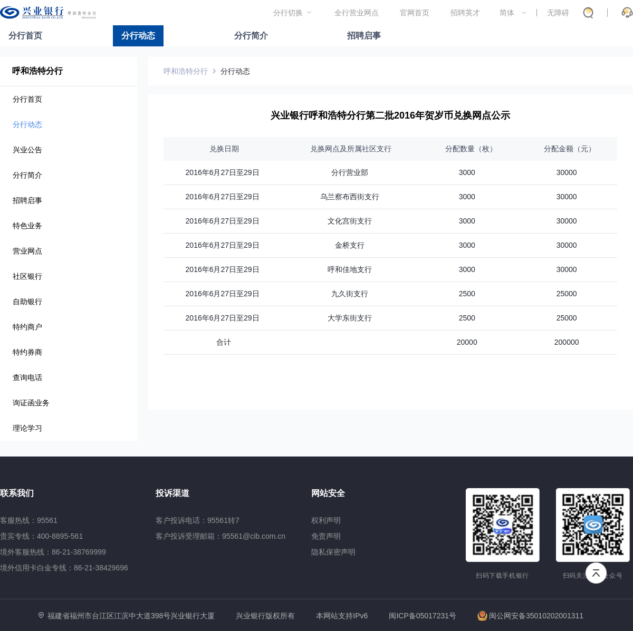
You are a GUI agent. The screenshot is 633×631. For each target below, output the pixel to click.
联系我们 (17, 493)
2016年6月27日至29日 (223, 172)
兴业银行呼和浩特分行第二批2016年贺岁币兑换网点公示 (390, 115)
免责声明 (326, 536)
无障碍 (558, 12)
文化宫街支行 (350, 221)
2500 (467, 293)
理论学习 (27, 428)
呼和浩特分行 (37, 70)
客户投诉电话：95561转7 (197, 520)
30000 (567, 172)
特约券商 (27, 352)
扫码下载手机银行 (502, 575)
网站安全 (328, 493)
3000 (467, 172)
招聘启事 (364, 35)
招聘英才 (465, 12)
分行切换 (288, 12)
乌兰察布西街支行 (349, 196)
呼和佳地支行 (350, 269)
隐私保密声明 (333, 552)
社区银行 (27, 276)
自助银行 (27, 301)
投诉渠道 (172, 493)
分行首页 (25, 35)
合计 (222, 342)
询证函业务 (31, 403)
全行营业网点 (356, 12)
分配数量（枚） (467, 148)
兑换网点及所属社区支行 (350, 148)
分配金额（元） (566, 148)
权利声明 (326, 520)
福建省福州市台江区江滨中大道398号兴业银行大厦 (131, 615)
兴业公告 (27, 149)
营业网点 (27, 251)
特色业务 (27, 225)
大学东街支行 (350, 318)
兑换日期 (222, 148)
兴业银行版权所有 (265, 616)
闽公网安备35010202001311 (530, 615)
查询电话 (27, 377)
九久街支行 (349, 293)
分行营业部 (349, 172)
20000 (467, 342)
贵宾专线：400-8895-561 (41, 536)
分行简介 (251, 35)
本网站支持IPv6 (342, 616)
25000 (567, 293)
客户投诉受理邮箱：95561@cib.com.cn (220, 536)
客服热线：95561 (28, 520)
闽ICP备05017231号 (422, 615)
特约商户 (27, 327)
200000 (566, 342)
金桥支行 (350, 245)
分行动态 (138, 35)
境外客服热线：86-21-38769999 (53, 552)
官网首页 (414, 12)
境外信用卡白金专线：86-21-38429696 (64, 568)
